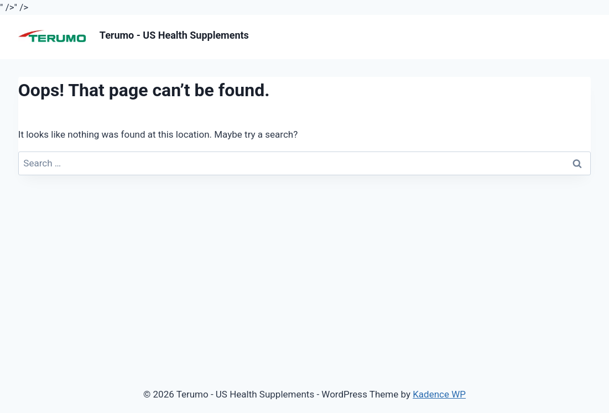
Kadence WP (439, 394)
